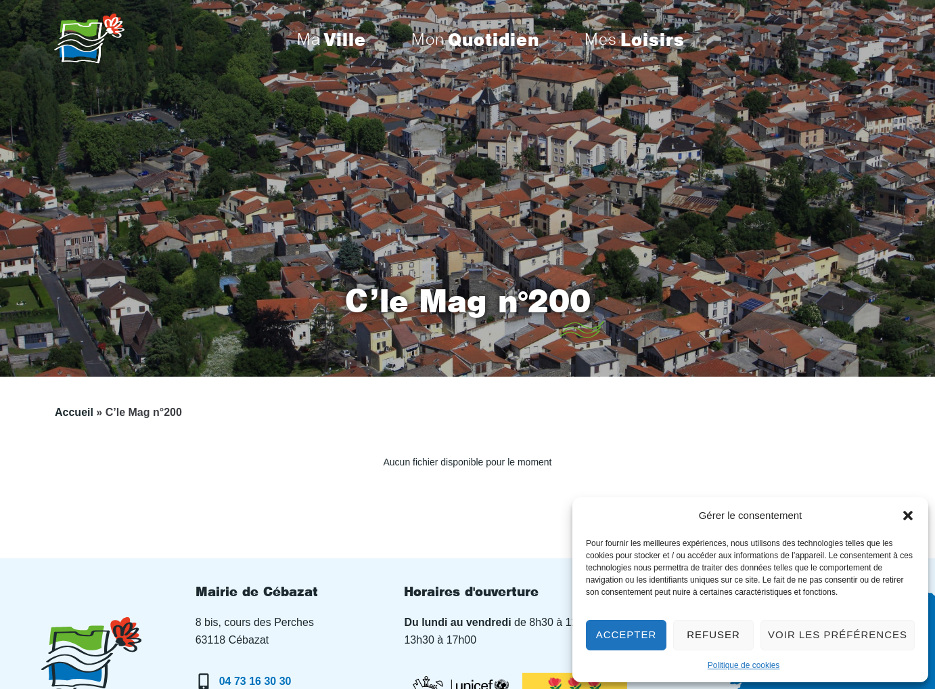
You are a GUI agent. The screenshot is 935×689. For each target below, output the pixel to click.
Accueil (74, 412)
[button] (908, 515)
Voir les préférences (837, 634)
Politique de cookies (744, 665)
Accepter (626, 634)
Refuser (713, 634)
